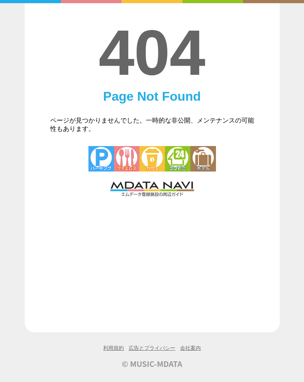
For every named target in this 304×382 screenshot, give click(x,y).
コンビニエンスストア (177, 159)
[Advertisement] (152, 257)
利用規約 (113, 348)
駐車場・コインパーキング (101, 159)
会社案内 (190, 348)
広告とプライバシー (152, 348)
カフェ (152, 159)
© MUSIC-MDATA (152, 363)
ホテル (203, 159)
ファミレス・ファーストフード (126, 159)
